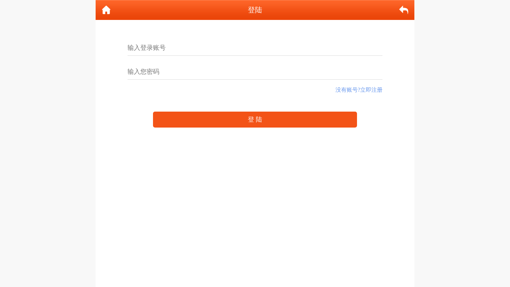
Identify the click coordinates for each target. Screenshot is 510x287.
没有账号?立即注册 (358, 90)
